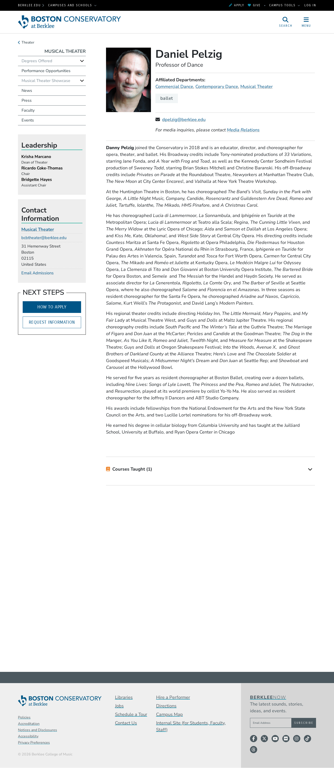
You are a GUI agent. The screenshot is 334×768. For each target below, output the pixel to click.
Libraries (124, 697)
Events (28, 120)
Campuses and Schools (70, 5)
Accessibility (28, 736)
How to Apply (51, 307)
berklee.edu (29, 5)
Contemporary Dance (216, 87)
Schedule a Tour (131, 714)
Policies (24, 717)
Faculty (28, 110)
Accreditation (29, 723)
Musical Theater (256, 87)
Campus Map (169, 714)
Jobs (119, 706)
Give (254, 5)
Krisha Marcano (36, 156)
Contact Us (126, 723)
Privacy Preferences (34, 742)
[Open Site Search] (286, 22)
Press (27, 100)
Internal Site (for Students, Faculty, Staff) (191, 726)
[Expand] (310, 469)
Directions (166, 706)
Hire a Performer (173, 697)
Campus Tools (283, 5)
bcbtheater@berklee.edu (43, 237)
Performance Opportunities (46, 70)
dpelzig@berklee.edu (184, 120)
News (27, 90)
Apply (236, 5)
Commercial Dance (174, 87)
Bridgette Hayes (36, 179)
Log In (310, 5)
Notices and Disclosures (37, 730)
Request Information (52, 322)
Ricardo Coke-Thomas (42, 168)
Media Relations (243, 130)
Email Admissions (37, 273)
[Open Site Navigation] (306, 22)
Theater (28, 42)
